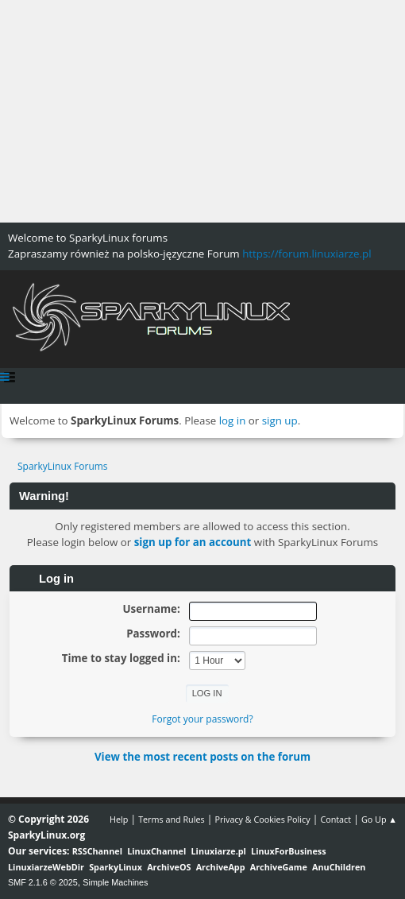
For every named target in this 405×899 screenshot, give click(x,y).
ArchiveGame (278, 867)
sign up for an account (193, 542)
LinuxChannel (156, 851)
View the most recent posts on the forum (202, 757)
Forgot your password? (202, 719)
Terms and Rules (171, 819)
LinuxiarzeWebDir (46, 867)
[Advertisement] (202, 111)
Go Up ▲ (379, 819)
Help (119, 819)
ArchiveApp (220, 867)
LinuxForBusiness (288, 851)
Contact (335, 819)
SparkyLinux (115, 867)
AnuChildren (338, 867)
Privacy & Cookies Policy (262, 819)
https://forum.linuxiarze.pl (306, 253)
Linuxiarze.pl (218, 851)
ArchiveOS (169, 867)
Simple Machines (115, 882)
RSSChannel (97, 851)
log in (232, 420)
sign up (280, 420)
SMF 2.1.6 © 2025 (43, 882)
